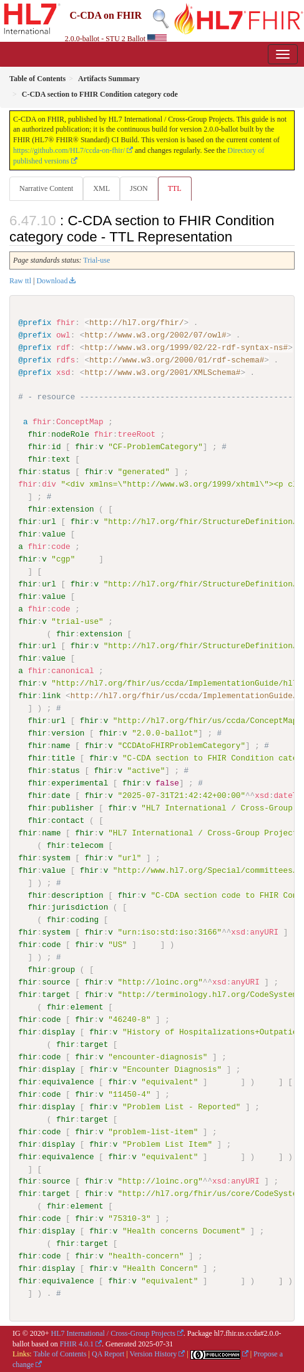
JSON (139, 188)
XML (101, 188)
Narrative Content (46, 188)
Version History (153, 1353)
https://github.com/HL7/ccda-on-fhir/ (69, 150)
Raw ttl (20, 280)
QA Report (108, 1353)
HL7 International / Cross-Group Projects (113, 1332)
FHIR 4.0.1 (77, 1342)
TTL (175, 188)
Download (51, 280)
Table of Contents (59, 1353)
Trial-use (96, 260)
